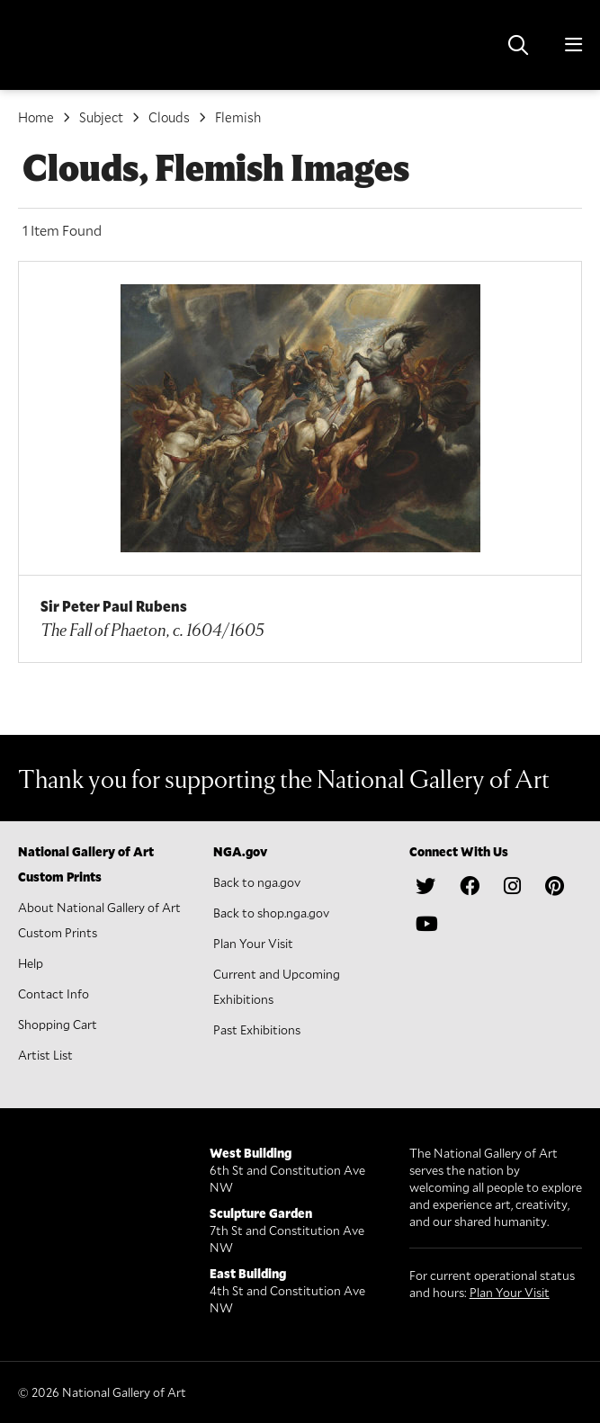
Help (30, 962)
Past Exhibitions (256, 1029)
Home (36, 117)
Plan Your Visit (253, 943)
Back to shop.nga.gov (271, 912)
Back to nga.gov (256, 881)
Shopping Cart (57, 1024)
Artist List (45, 1054)
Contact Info (53, 993)
